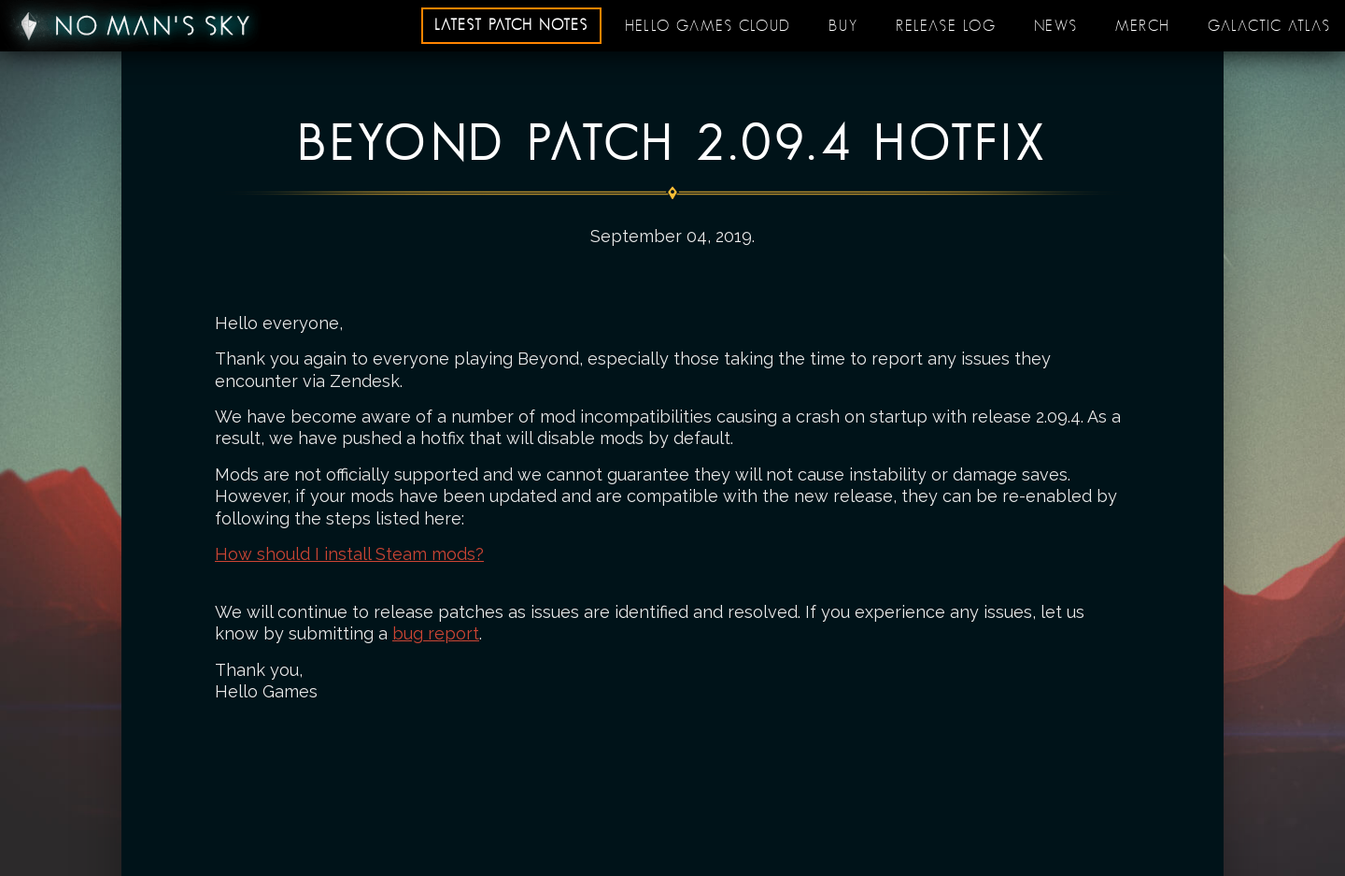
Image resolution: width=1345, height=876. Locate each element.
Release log (946, 26)
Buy (843, 26)
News (1056, 26)
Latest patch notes (511, 25)
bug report (435, 633)
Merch (1142, 26)
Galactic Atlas (1269, 26)
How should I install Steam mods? (349, 554)
